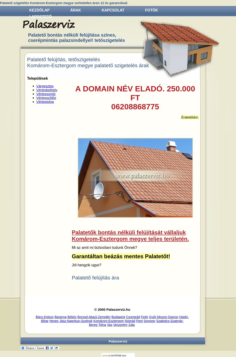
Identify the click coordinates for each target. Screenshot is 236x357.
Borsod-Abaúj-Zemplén (94, 317)
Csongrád (133, 317)
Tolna (102, 325)
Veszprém (120, 325)
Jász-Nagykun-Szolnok (75, 321)
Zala (131, 325)
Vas (109, 325)
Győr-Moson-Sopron (163, 317)
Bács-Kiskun (45, 317)
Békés (72, 317)
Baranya (61, 317)
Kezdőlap (39, 10)
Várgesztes (45, 86)
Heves (54, 321)
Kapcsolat (113, 10)
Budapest (118, 317)
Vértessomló (46, 94)
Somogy (149, 321)
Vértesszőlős (46, 98)
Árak (75, 10)
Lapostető (40, 17)
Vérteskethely (46, 90)
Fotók (151, 10)
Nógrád (130, 321)
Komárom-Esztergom (108, 321)
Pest (139, 321)
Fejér (144, 317)
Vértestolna (45, 102)
